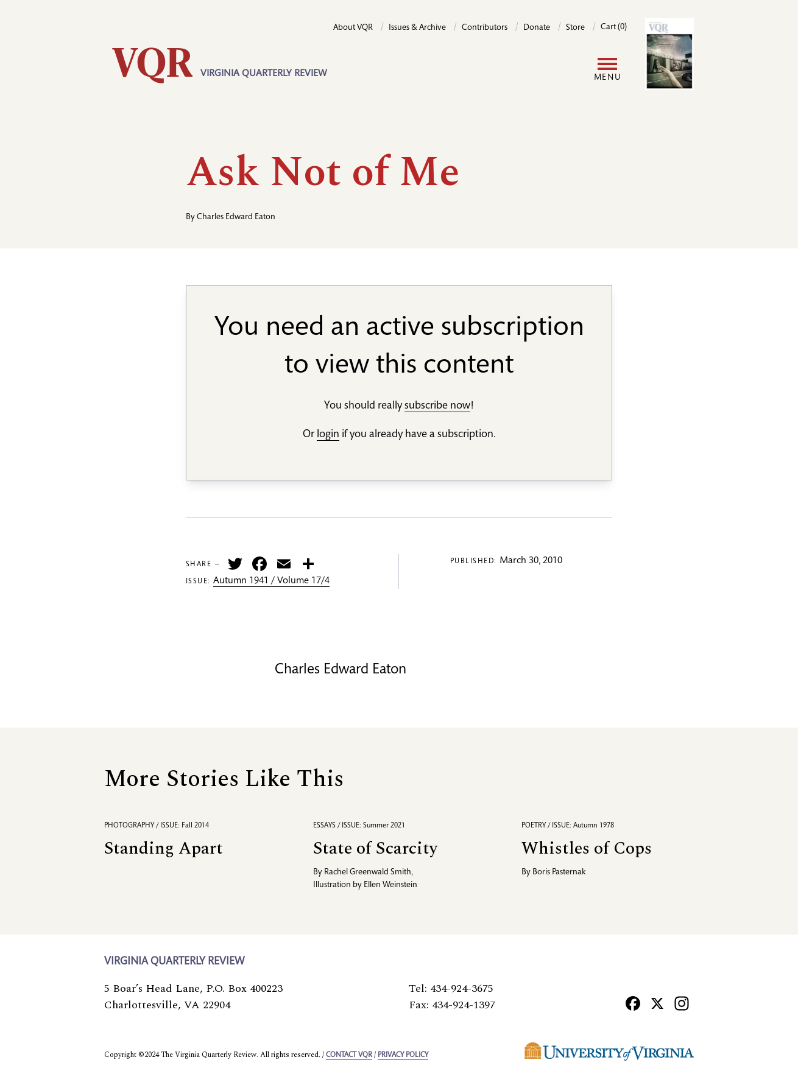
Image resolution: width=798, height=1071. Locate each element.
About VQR (353, 28)
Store (575, 28)
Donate (536, 28)
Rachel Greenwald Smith (367, 872)
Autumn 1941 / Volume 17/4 (271, 581)
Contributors (484, 28)
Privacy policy (403, 1055)
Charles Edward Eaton (236, 217)
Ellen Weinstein (390, 885)
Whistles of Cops (586, 848)
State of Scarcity (375, 848)
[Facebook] (633, 1002)
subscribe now (437, 406)
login (328, 434)
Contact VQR (349, 1055)
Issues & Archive (417, 28)
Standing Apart (163, 848)
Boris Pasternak (559, 872)
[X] (657, 1002)
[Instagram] (681, 1002)
